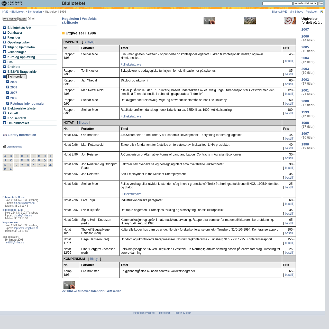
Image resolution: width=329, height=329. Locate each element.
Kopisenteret (17, 118)
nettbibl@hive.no (14, 242)
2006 (14, 98)
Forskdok (311, 11)
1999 (305, 112)
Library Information (19, 135)
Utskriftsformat (12, 146)
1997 (305, 133)
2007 (14, 93)
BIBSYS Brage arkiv (22, 72)
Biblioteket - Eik (12, 209)
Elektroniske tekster (22, 108)
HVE (5, 11)
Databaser (15, 32)
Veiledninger (17, 52)
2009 (14, 82)
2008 (14, 87)
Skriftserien (35, 11)
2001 (305, 90)
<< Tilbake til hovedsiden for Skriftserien (91, 291)
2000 (305, 101)
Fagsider (14, 37)
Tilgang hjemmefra (21, 47)
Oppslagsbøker (19, 42)
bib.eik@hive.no (23, 215)
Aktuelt (13, 113)
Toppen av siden (183, 313)
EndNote (14, 67)
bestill (289, 61)
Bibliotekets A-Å (19, 28)
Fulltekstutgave (131, 64)
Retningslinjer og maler (28, 103)
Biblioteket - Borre (14, 197)
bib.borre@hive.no (24, 203)
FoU (11, 62)
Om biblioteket (18, 123)
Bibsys (88, 42)
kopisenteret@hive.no (26, 228)
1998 (305, 123)
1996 (305, 144)
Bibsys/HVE (279, 11)
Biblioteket (73, 3)
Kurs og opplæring (21, 57)
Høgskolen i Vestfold (143, 313)
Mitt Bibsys (296, 11)
